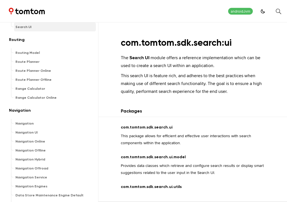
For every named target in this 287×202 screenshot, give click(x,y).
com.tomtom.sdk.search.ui (146, 127)
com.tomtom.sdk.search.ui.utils (151, 186)
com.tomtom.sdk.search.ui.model (153, 157)
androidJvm (240, 11)
